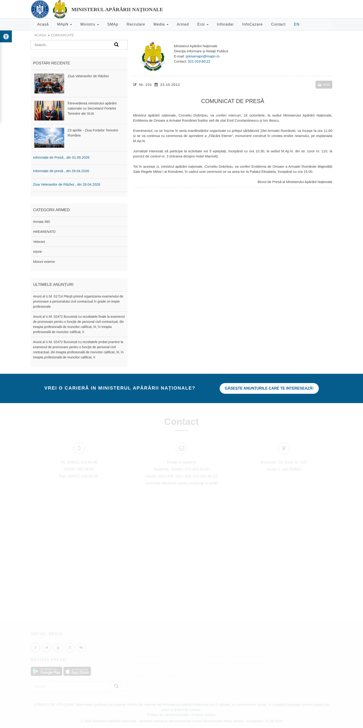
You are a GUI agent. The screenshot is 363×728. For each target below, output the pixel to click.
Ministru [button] (89, 24)
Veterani (39, 242)
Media (161, 24)
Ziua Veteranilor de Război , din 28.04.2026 (66, 184)
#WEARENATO (44, 232)
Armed (183, 24)
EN (296, 24)
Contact (278, 24)
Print (324, 85)
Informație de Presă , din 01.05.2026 (61, 157)
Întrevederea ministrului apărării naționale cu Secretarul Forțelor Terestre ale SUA (92, 108)
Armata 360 (41, 222)
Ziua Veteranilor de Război (88, 76)
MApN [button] (64, 24)
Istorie (37, 252)
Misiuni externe (44, 262)
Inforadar (225, 24)
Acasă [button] (43, 24)
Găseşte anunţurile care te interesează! (269, 388)
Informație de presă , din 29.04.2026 (61, 171)
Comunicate (62, 35)
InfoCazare (252, 24)
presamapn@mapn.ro (202, 56)
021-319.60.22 (199, 61)
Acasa (40, 35)
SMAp (112, 24)
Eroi (202, 24)
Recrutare (136, 24)
